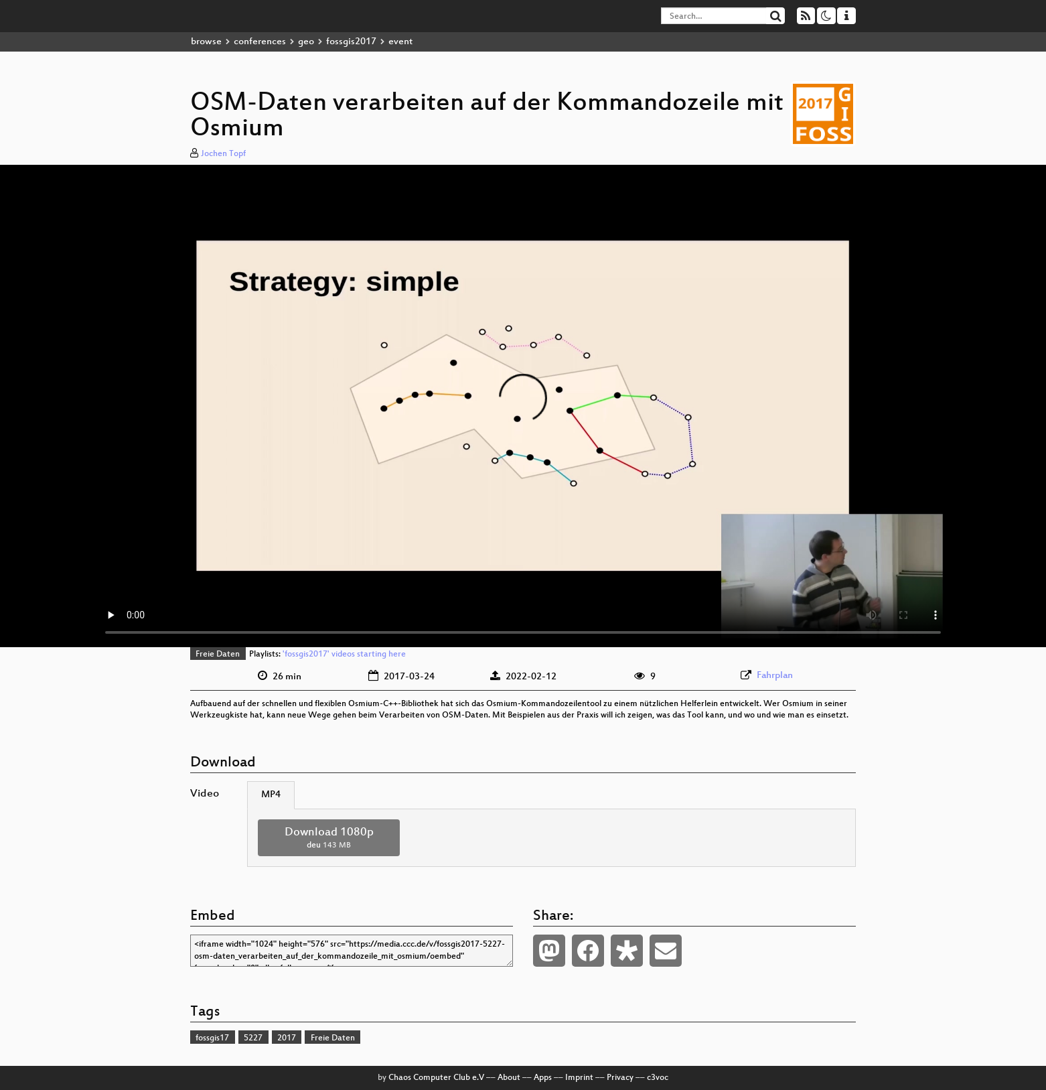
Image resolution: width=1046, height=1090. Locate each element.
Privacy (620, 1078)
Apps (543, 1078)
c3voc (657, 1078)
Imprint (579, 1078)
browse (206, 42)
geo (306, 42)
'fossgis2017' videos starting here (344, 654)
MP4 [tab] (271, 795)
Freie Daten (218, 654)
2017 (286, 1038)
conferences (260, 42)
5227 (253, 1038)
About (509, 1078)
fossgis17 (212, 1038)
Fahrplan (775, 675)
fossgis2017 (351, 42)
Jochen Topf (223, 154)
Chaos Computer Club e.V (436, 1078)
